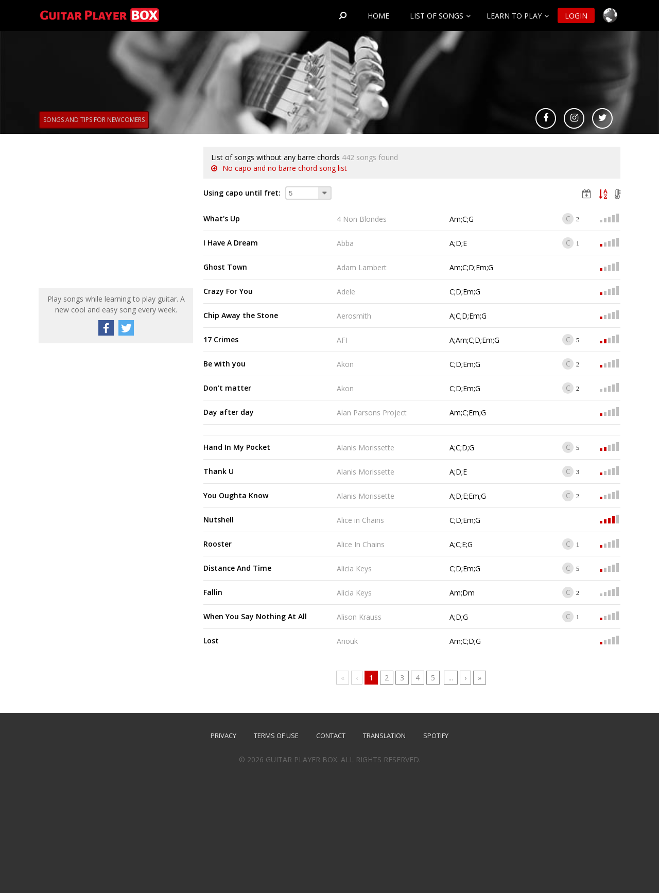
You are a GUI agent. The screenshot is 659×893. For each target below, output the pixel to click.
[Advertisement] (116, 211)
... (450, 677)
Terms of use (276, 735)
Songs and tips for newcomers (94, 119)
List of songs (436, 16)
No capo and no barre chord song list (284, 168)
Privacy (223, 735)
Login (576, 16)
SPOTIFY (435, 735)
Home (378, 16)
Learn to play (514, 16)
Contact (330, 735)
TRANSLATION (384, 735)
